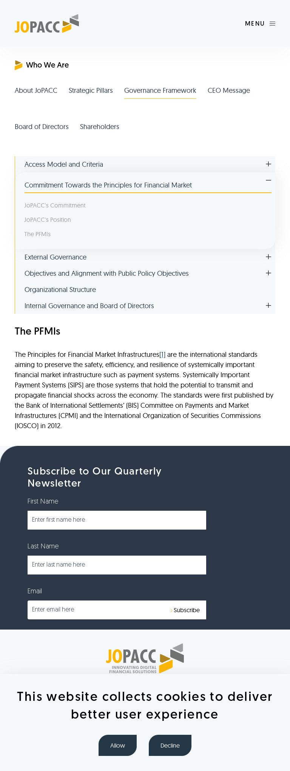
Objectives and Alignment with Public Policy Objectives (107, 273)
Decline (170, 745)
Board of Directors (42, 126)
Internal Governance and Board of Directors (89, 305)
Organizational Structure (60, 289)
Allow (117, 745)
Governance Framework (160, 90)
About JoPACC (36, 90)
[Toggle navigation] (260, 23)
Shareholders (99, 126)
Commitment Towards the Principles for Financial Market (108, 185)
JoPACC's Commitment (55, 205)
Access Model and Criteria (64, 164)
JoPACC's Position (47, 219)
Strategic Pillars (91, 90)
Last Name (43, 546)
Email (35, 591)
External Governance (55, 257)
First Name (43, 501)
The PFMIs (37, 234)
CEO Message (229, 90)
